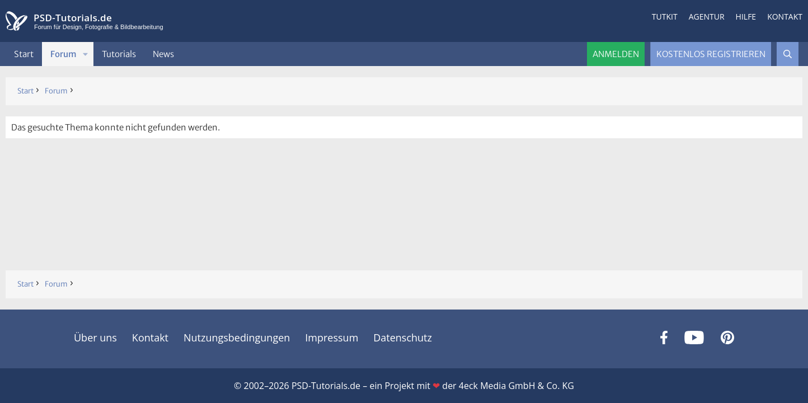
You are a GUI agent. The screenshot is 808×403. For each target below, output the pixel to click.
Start (24, 54)
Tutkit (665, 16)
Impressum (331, 337)
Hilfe (746, 16)
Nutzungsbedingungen (237, 337)
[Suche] (787, 54)
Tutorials (119, 54)
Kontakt (784, 16)
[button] (85, 54)
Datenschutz (402, 337)
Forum (63, 54)
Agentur (707, 16)
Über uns (95, 337)
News (163, 54)
